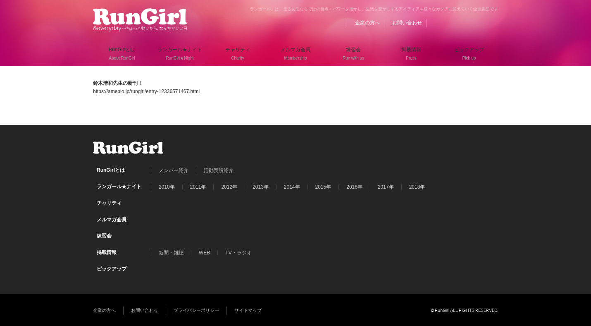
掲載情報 (107, 252)
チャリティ (109, 203)
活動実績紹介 (219, 170)
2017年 (386, 187)
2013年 (261, 187)
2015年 (323, 187)
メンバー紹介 (173, 170)
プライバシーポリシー (196, 310)
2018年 (417, 187)
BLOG (444, 23)
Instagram (492, 23)
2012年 (229, 187)
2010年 (167, 187)
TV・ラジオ (238, 253)
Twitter (476, 23)
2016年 (354, 187)
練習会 (104, 236)
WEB (204, 253)
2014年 (292, 187)
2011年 (198, 187)
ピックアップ (111, 269)
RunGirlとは (111, 170)
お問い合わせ (407, 23)
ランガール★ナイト (119, 186)
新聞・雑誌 (171, 253)
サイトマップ (248, 310)
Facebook (460, 23)
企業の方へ (367, 23)
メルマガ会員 (111, 220)
